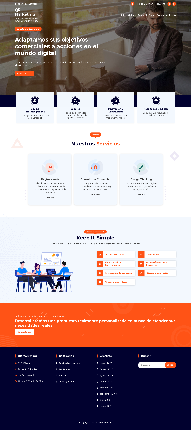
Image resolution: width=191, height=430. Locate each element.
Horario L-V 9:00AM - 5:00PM (150, 3)
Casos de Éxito (27, 73)
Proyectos (162, 15)
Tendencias (64, 419)
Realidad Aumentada (69, 413)
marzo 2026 (106, 413)
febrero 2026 (106, 419)
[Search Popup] (175, 15)
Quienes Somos (136, 15)
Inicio (122, 15)
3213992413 (24, 413)
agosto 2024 (106, 425)
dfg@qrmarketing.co (28, 425)
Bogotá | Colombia (27, 419)
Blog (151, 15)
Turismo (63, 425)
